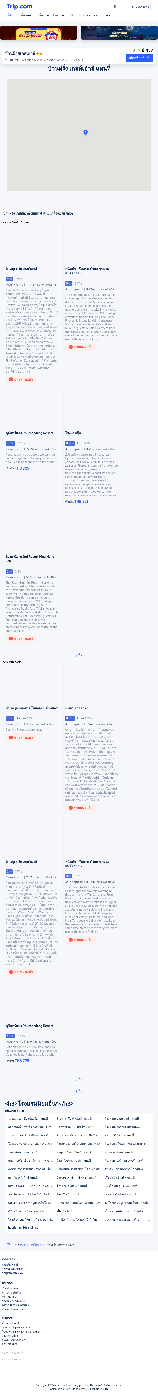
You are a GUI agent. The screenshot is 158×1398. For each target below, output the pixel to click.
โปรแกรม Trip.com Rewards (17, 1327)
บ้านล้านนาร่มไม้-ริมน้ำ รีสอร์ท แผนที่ (80, 1143)
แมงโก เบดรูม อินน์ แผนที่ (121, 1186)
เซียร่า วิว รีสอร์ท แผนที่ (120, 1177)
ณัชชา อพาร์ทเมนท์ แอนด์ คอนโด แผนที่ (32, 1169)
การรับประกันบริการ (12, 1268)
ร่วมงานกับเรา (9, 1296)
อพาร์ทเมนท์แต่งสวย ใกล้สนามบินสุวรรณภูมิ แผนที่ (129, 1169)
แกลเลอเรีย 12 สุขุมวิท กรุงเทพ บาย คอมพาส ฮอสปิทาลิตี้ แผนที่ (32, 1160)
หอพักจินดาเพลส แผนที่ (22, 1152)
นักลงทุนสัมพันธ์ (10, 1323)
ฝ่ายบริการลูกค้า (10, 1264)
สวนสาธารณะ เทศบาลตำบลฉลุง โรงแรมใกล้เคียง (129, 1219)
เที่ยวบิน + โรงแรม (51, 15)
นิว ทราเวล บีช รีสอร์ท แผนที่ (75, 1127)
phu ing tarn (64, 1210)
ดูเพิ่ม (79, 655)
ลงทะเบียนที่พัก (10, 1335)
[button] (139, 58)
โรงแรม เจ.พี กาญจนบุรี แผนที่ (124, 1160)
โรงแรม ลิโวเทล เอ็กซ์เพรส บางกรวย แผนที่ (129, 1143)
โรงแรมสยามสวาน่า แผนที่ (122, 1118)
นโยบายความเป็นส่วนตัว (15, 1305)
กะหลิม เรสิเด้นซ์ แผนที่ (23, 1177)
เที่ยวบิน (25, 15)
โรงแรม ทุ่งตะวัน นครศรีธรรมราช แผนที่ (32, 1143)
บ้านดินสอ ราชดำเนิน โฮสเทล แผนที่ (80, 1169)
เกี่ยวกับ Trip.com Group (14, 1309)
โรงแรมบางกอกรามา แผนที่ (122, 1127)
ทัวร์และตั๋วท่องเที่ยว (85, 15)
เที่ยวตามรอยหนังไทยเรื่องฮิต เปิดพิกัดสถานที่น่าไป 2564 (81, 1202)
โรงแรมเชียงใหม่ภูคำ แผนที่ (74, 1118)
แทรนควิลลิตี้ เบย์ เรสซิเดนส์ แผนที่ (30, 1186)
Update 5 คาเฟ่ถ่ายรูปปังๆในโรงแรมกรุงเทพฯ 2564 (32, 1202)
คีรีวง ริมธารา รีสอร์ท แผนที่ (26, 1211)
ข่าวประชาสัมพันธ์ (12, 1292)
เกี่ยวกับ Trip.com (11, 1288)
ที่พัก (10, 15)
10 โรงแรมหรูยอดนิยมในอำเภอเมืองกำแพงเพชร (129, 1202)
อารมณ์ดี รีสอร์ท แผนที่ (119, 1135)
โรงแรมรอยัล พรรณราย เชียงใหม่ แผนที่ (81, 1135)
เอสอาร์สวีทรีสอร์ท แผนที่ (120, 1194)
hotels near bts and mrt (23, 1227)
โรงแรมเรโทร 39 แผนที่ (72, 1186)
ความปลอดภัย (9, 1344)
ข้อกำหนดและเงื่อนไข (13, 1300)
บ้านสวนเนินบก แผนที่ (119, 1152)
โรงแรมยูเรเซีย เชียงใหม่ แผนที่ (28, 1118)
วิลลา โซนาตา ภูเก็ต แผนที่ (74, 1160)
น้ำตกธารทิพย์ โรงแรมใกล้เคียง (124, 1211)
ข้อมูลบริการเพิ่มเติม (12, 1273)
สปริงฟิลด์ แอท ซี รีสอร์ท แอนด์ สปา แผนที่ (32, 1127)
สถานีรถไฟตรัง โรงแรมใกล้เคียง (77, 1219)
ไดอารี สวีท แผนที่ (68, 1194)
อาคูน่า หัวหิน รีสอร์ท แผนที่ (74, 1152)
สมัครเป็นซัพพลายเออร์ (14, 1340)
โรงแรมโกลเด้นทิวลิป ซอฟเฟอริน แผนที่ (32, 1135)
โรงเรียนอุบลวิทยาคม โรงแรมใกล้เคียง (32, 1219)
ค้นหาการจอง (140, 7)
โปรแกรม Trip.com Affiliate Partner (21, 1331)
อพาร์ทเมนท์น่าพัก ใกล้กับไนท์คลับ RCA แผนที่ (32, 1194)
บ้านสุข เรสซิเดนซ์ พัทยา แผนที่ (76, 1177)
